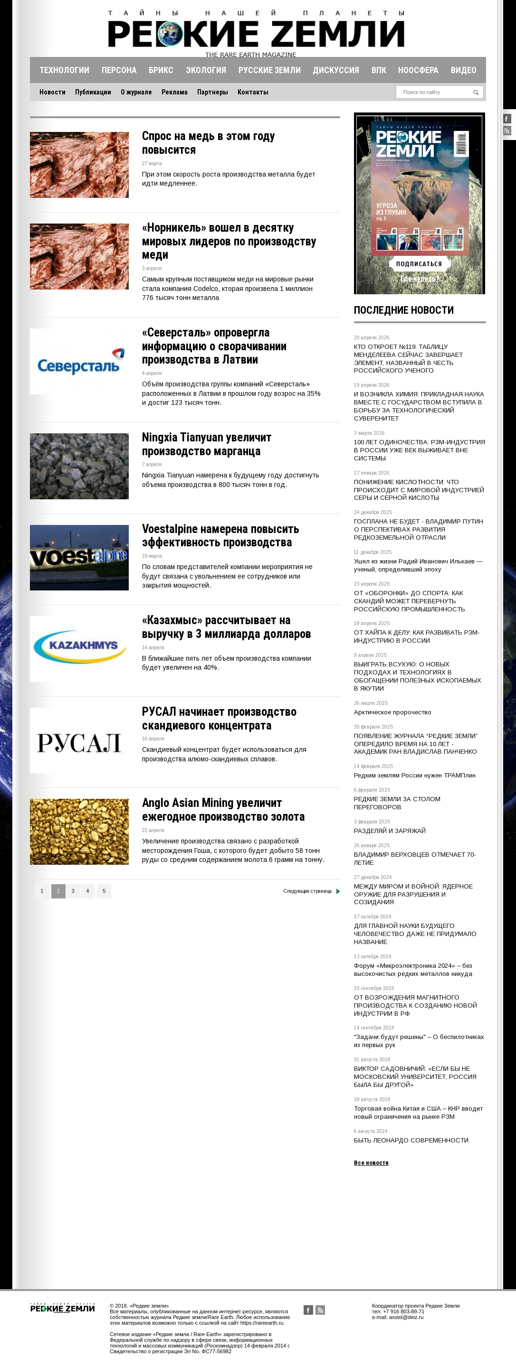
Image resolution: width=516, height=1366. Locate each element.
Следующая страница (312, 891)
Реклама (175, 92)
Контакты (253, 92)
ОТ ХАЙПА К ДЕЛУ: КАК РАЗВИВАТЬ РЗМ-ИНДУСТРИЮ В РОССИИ (417, 636)
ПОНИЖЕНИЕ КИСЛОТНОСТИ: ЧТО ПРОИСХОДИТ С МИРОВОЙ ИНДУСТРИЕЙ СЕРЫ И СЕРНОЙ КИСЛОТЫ (419, 490)
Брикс (161, 70)
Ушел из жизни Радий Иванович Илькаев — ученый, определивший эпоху (418, 565)
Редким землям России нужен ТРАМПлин (415, 775)
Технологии (64, 70)
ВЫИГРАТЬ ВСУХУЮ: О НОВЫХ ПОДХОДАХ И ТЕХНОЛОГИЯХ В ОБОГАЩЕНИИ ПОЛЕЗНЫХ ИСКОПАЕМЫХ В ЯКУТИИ (417, 676)
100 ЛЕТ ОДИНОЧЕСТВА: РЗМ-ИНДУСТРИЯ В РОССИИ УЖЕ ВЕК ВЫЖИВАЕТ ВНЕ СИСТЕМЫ (419, 450)
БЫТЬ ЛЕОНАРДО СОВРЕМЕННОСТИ (411, 1140)
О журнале (136, 92)
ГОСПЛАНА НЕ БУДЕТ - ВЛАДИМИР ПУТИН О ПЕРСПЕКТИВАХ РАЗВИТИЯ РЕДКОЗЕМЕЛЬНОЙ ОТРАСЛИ (418, 529)
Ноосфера (418, 70)
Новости (52, 92)
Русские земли (270, 70)
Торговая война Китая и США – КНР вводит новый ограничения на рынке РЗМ (418, 1112)
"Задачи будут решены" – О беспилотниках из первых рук (419, 1040)
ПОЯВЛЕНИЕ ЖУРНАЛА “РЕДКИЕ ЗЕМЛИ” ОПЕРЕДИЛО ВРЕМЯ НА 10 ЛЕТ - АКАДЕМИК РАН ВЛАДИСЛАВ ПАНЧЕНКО (416, 744)
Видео (464, 70)
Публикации (93, 92)
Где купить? (420, 278)
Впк (379, 70)
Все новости (371, 1162)
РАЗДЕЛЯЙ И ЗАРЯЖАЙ (390, 830)
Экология (206, 70)
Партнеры (212, 92)
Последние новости (404, 310)
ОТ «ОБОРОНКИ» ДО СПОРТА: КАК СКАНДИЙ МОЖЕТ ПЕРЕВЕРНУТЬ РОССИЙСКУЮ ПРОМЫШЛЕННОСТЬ (409, 601)
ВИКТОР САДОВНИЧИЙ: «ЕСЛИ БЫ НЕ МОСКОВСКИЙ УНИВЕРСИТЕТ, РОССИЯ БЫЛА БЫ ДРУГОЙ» (415, 1076)
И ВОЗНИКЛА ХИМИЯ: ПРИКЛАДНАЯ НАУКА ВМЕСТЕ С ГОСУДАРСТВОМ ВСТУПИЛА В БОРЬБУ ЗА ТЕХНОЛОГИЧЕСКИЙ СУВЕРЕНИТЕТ (419, 406)
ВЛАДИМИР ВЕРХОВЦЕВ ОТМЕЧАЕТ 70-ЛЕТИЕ (415, 858)
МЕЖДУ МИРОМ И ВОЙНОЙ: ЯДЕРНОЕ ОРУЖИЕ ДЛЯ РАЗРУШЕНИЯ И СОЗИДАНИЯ (413, 894)
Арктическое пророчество (392, 712)
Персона (119, 70)
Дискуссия (336, 70)
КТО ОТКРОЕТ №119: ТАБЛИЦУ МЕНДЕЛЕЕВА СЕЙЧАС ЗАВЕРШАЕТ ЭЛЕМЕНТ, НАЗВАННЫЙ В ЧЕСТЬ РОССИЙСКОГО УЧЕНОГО (408, 358)
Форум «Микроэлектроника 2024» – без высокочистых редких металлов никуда (413, 969)
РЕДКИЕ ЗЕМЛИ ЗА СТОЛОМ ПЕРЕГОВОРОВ (397, 803)
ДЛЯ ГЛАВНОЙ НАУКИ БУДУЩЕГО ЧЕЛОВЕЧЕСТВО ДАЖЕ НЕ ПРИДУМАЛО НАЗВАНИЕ (415, 933)
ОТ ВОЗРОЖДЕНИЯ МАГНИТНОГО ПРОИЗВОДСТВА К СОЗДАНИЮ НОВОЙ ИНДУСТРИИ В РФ (415, 1005)
